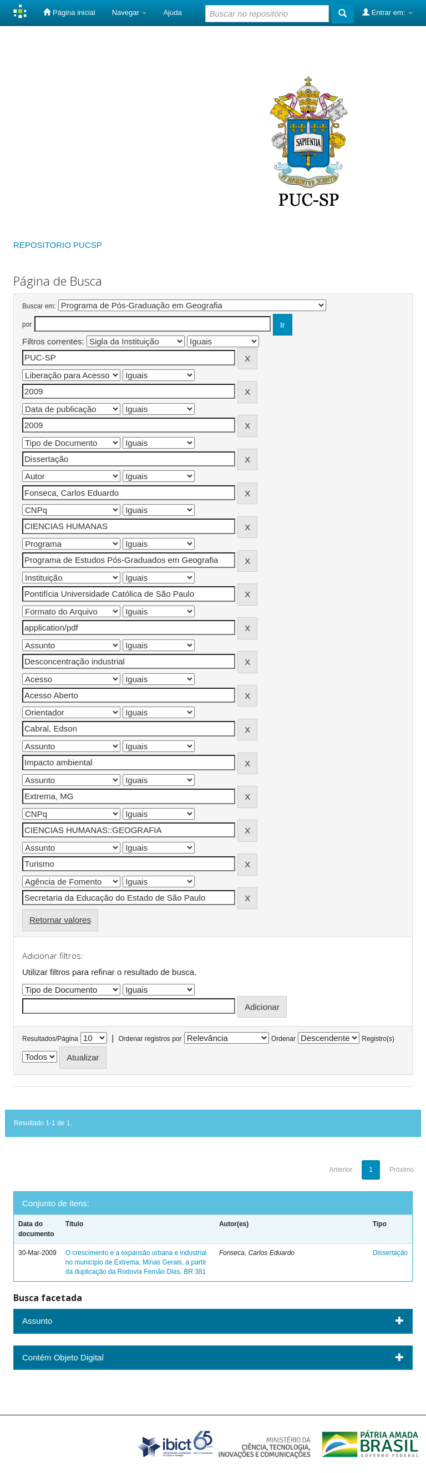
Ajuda (172, 12)
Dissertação (390, 1253)
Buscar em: (39, 306)
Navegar (129, 12)
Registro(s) (378, 1039)
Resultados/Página (50, 1039)
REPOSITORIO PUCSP (57, 245)
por (27, 324)
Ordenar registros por (149, 1039)
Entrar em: (387, 12)
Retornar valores (60, 920)
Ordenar (283, 1039)
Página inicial (69, 12)
